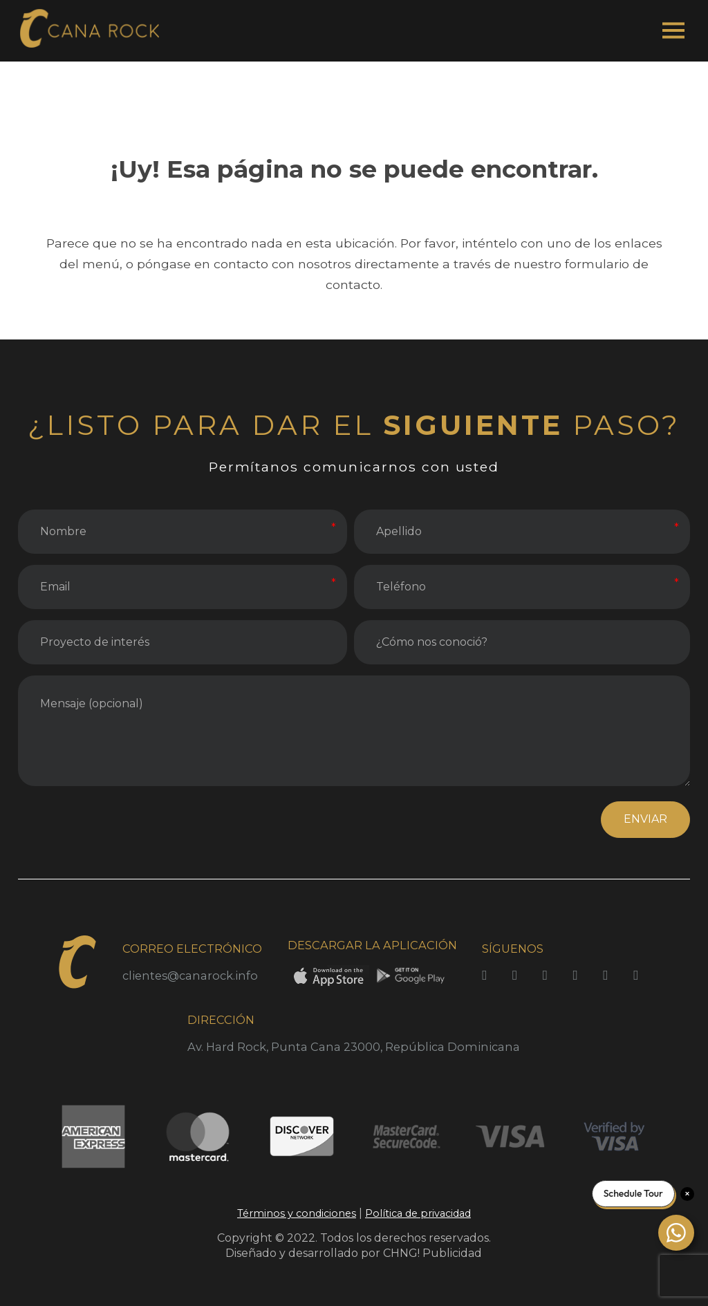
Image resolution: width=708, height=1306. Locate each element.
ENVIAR (645, 818)
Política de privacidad (418, 1213)
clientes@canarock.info (190, 975)
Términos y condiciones (296, 1213)
